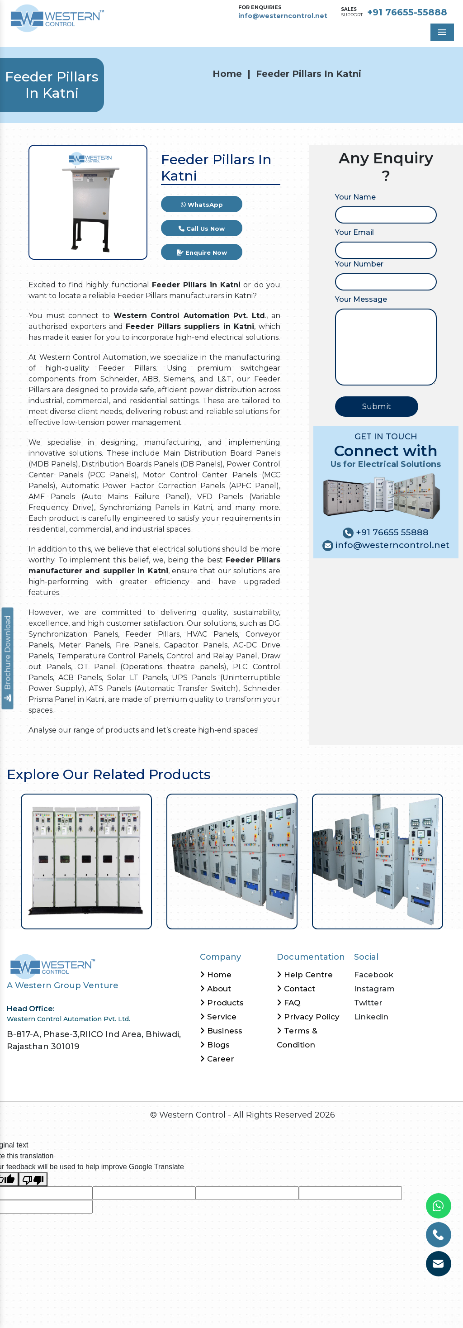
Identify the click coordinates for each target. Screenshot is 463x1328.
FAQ (288, 1002)
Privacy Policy (308, 1016)
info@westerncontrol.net (282, 16)
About (215, 988)
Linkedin (371, 1016)
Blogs (215, 1044)
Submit (376, 406)
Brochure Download (8, 658)
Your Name (355, 197)
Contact (296, 988)
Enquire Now (202, 252)
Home (227, 73)
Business (221, 1030)
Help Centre (305, 974)
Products (222, 1002)
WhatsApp (202, 204)
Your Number (359, 264)
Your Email (354, 232)
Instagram (374, 988)
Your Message (361, 299)
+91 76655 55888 (391, 532)
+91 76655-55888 (407, 12)
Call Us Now (202, 228)
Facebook (373, 974)
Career (217, 1058)
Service (218, 1016)
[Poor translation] (33, 1179)
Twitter (368, 1002)
